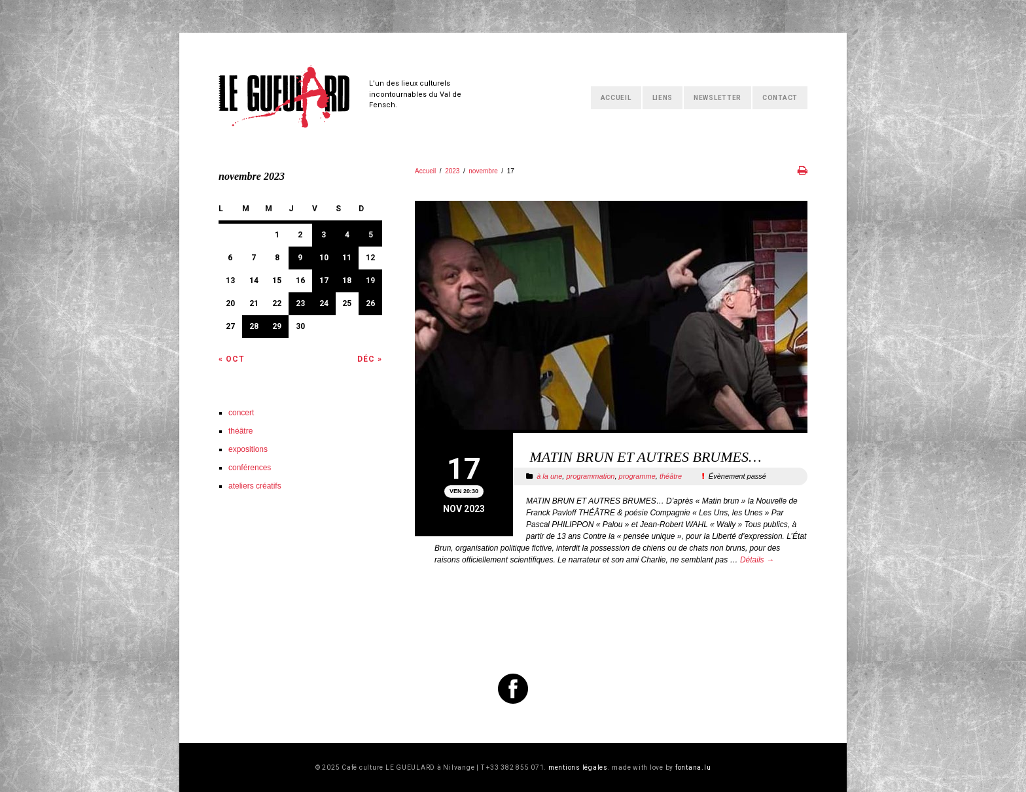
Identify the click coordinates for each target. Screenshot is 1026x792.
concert (241, 412)
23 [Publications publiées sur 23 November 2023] (300, 303)
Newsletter (717, 97)
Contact (780, 97)
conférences (249, 467)
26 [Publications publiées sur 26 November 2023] (370, 303)
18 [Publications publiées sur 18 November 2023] (346, 280)
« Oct (232, 359)
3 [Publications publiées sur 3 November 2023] (323, 234)
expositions (248, 449)
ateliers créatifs (254, 486)
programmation (590, 476)
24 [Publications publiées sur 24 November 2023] (323, 303)
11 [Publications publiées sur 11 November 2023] (346, 257)
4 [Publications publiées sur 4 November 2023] (347, 234)
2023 (452, 171)
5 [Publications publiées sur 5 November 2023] (370, 234)
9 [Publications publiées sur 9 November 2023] (300, 257)
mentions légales (578, 767)
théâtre (671, 476)
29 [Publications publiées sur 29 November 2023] (276, 326)
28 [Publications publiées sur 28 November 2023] (253, 326)
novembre (483, 171)
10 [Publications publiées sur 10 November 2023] (323, 257)
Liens (662, 97)
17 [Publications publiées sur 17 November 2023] (323, 280)
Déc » (369, 359)
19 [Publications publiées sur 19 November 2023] (370, 280)
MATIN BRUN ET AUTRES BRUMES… (644, 457)
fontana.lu (693, 767)
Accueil (616, 97)
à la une (549, 476)
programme (637, 476)
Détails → (757, 559)
